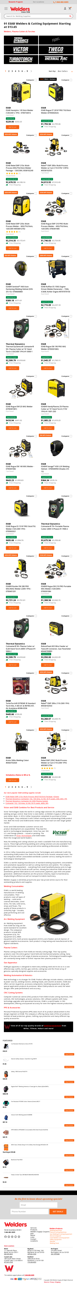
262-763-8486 (55, 1252)
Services (33, 1227)
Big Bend (30, 1247)
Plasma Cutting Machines (57, 1231)
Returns (46, 1279)
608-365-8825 (8, 1252)
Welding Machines (55, 1229)
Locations (33, 1239)
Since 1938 (25, 12)
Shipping (54, 1279)
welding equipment (52, 1026)
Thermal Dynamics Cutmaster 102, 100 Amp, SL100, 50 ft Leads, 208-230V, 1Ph (36, 799)
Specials (52, 1239)
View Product (69, 1054)
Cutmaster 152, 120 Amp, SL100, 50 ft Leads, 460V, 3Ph (27, 803)
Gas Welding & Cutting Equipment (60, 1232)
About (32, 1234)
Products (33, 1229)
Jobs (31, 1232)
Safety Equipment (55, 1238)
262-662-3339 (32, 1252)
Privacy (50, 1279)
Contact (33, 1238)
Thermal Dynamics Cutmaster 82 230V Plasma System (27, 801)
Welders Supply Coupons (39, 1231)
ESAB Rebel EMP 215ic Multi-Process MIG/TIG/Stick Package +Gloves (32, 797)
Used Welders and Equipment (59, 1236)
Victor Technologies (24, 836)
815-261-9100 (8, 1260)
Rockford (30, 1255)
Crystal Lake (8, 1255)
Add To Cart (13, 127)
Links (32, 1236)
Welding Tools (54, 1241)
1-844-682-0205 (9, 1231)
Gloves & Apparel (55, 1234)
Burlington (54, 1247)
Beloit (6, 1247)
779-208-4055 (32, 1260)
